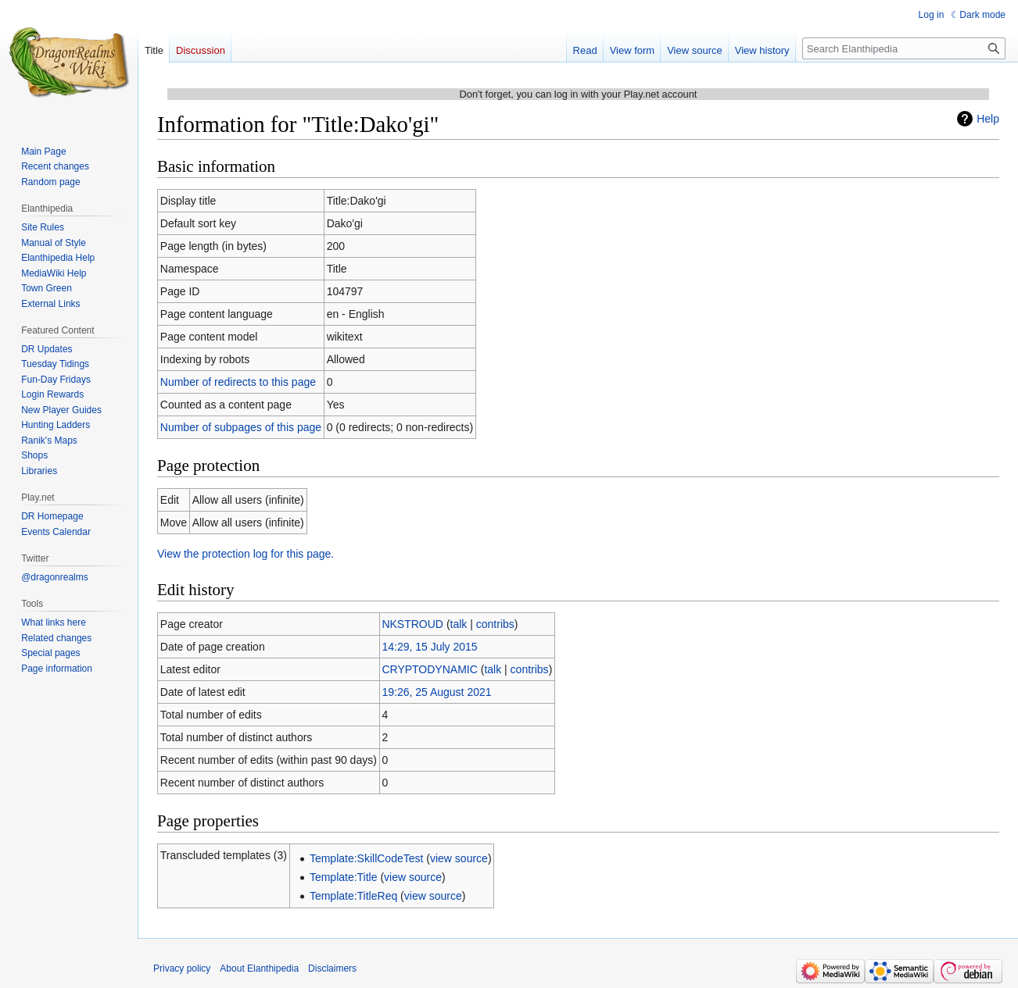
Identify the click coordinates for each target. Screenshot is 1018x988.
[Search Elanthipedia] (903, 48)
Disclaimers (332, 968)
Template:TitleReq (353, 896)
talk (459, 624)
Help (988, 118)
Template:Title (344, 877)
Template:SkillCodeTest (367, 858)
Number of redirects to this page (238, 382)
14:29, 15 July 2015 (429, 646)
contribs (495, 624)
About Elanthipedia (259, 968)
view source (459, 858)
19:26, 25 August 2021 (436, 692)
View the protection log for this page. (245, 554)
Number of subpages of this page (240, 427)
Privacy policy (181, 968)
